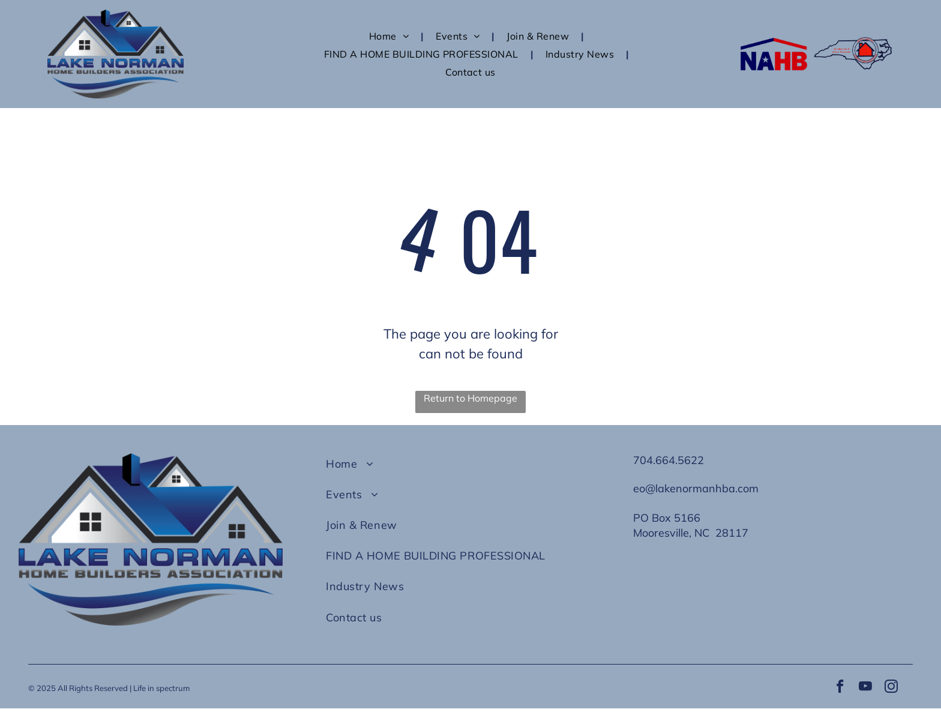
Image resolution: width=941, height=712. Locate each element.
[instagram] (894, 689)
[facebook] (836, 689)
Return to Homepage (470, 398)
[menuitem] (390, 35)
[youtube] (865, 689)
